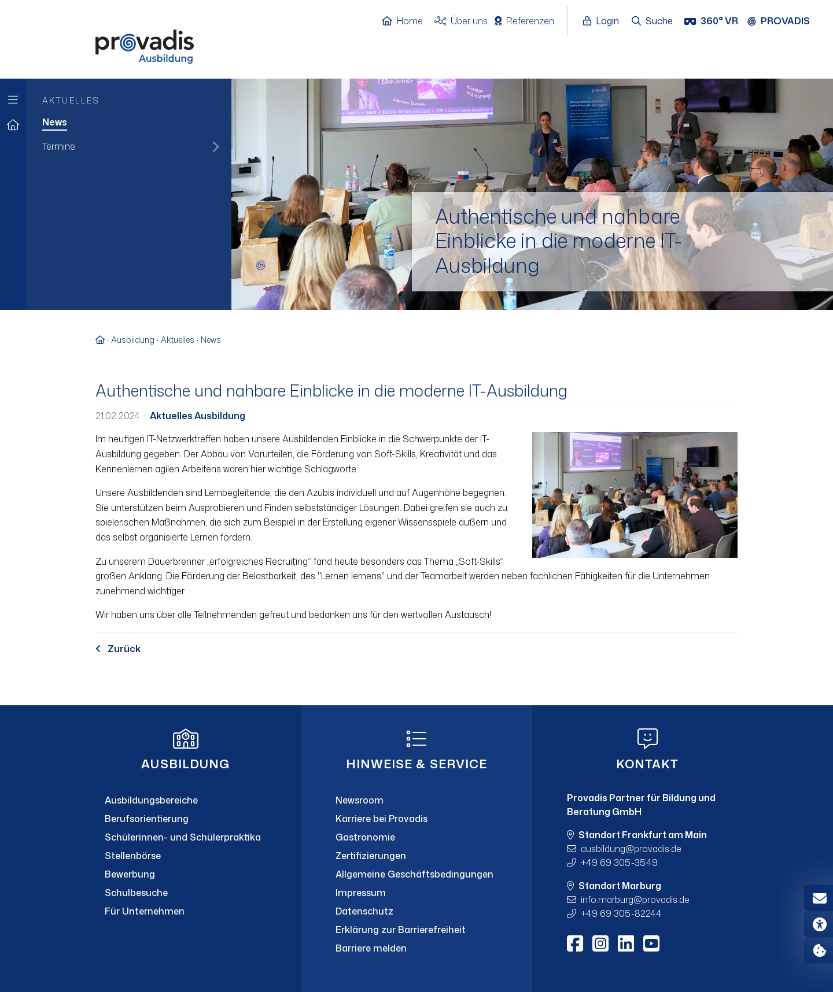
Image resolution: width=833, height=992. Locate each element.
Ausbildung (132, 340)
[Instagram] (600, 943)
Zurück (118, 648)
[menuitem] (128, 123)
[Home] (408, 21)
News (211, 340)
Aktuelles (177, 340)
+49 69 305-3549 (619, 862)
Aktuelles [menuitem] (70, 100)
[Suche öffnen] (652, 21)
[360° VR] (712, 21)
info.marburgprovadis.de (635, 899)
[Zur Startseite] (13, 125)
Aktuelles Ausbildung (197, 415)
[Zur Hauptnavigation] (13, 97)
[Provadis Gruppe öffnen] (784, 21)
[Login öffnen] (604, 21)
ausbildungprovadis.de (631, 848)
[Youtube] (651, 943)
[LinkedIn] (626, 943)
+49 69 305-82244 (621, 913)
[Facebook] (575, 943)
